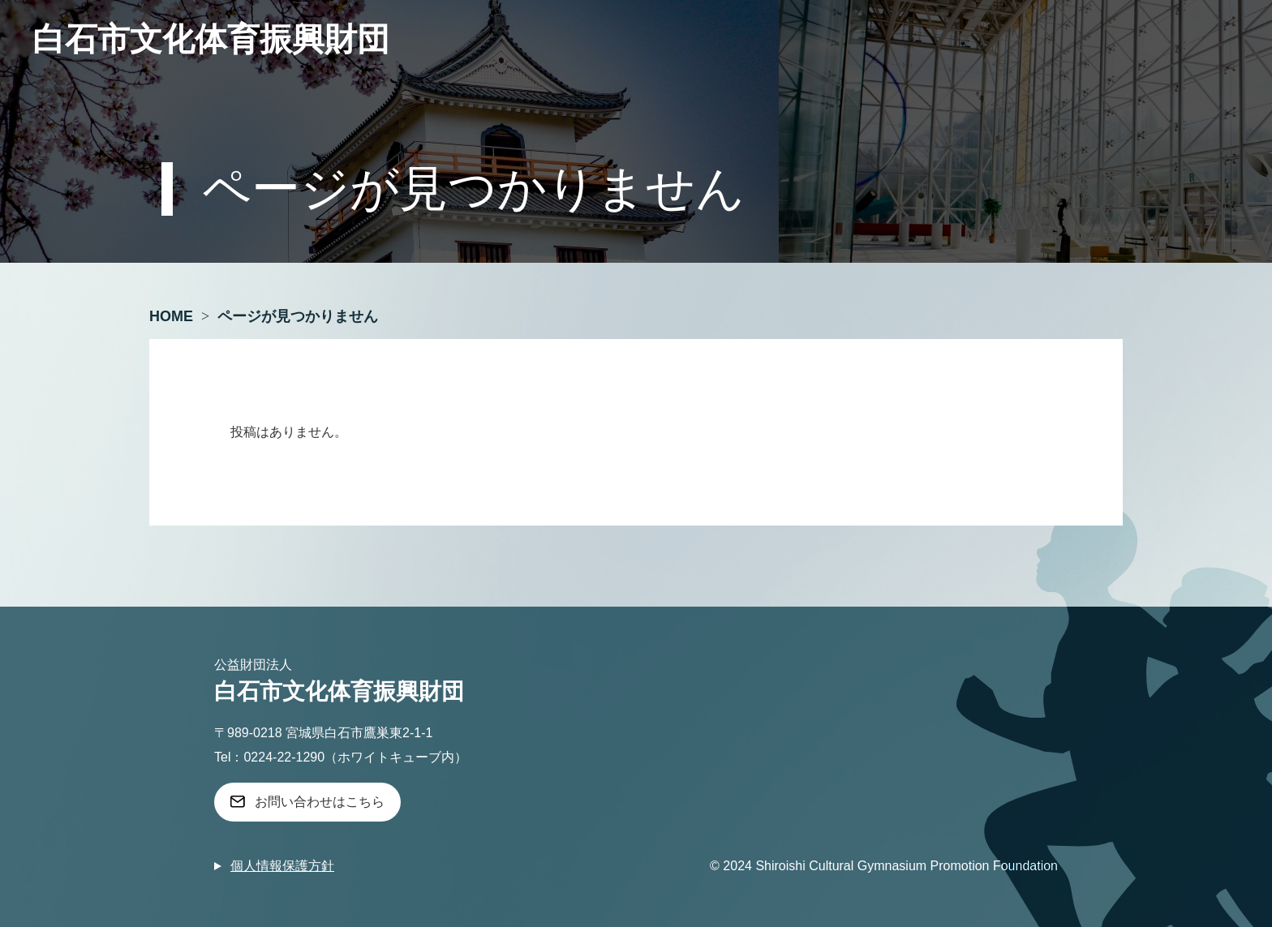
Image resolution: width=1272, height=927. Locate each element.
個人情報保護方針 (282, 866)
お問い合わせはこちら (320, 802)
